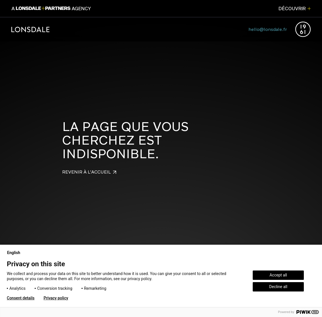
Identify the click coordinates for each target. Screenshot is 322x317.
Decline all (278, 286)
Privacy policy (55, 298)
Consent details (20, 298)
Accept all (278, 275)
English (16, 252)
